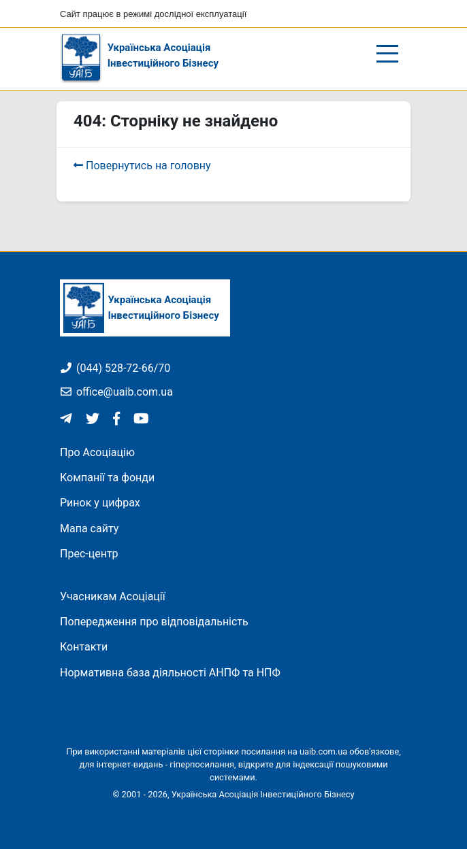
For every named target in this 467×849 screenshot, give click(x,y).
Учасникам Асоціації (112, 596)
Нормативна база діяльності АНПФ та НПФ (170, 672)
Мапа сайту (89, 528)
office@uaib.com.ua (116, 391)
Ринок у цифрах (100, 502)
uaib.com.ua (323, 751)
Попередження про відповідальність (154, 621)
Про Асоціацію (97, 452)
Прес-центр (89, 553)
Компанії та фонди (107, 477)
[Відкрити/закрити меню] (388, 53)
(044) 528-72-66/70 (115, 368)
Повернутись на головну (142, 165)
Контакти (84, 646)
